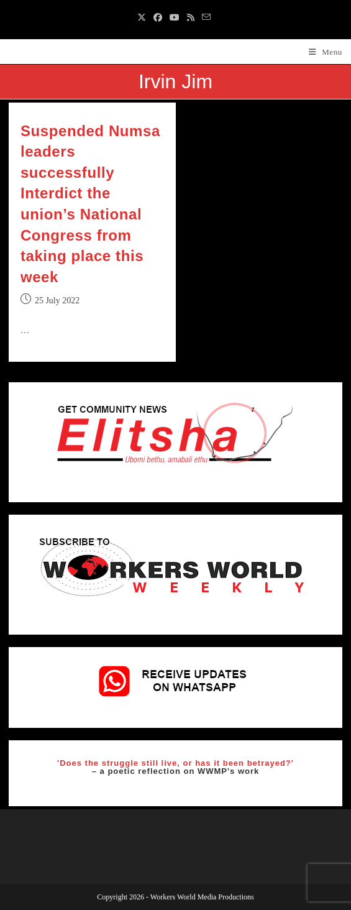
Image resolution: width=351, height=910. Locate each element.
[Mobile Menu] (325, 52)
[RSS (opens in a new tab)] (190, 18)
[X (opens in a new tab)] (143, 18)
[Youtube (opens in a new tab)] (174, 18)
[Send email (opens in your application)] (206, 18)
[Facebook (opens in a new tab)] (158, 18)
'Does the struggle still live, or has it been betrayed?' (175, 763)
